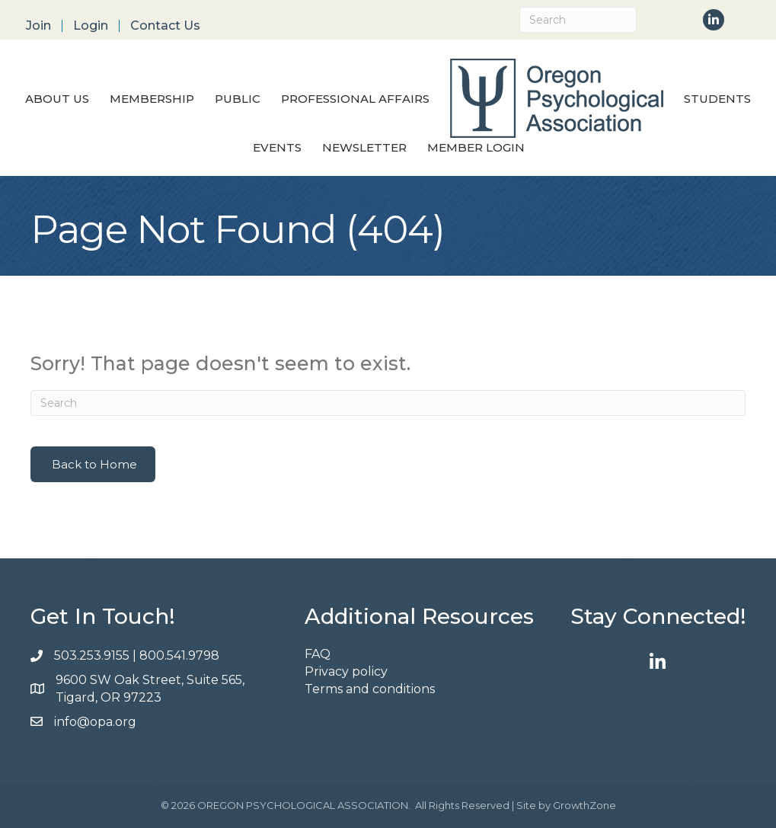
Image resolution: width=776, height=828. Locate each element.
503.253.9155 (91, 655)
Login (90, 26)
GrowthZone (584, 805)
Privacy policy (346, 671)
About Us (57, 98)
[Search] (578, 20)
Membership (152, 98)
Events (277, 147)
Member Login (476, 147)
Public (237, 98)
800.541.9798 (180, 655)
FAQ (318, 654)
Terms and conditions (370, 689)
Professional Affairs (355, 98)
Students (717, 98)
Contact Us (165, 26)
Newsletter (364, 147)
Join (38, 26)
